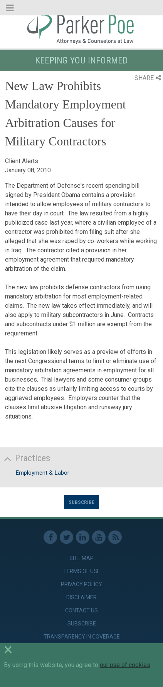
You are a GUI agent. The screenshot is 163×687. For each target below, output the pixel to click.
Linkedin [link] (82, 537)
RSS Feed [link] (115, 537)
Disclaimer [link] (81, 597)
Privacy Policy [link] (81, 584)
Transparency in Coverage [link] (82, 637)
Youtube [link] (99, 537)
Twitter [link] (66, 537)
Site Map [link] (81, 558)
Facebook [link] (50, 537)
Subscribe (81, 502)
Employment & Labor (42, 472)
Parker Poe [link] (81, 28)
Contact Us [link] (81, 610)
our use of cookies (125, 665)
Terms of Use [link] (81, 571)
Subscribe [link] (81, 623)
